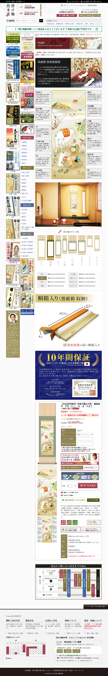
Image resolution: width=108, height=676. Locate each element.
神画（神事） (26, 176)
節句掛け (24, 159)
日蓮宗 (24, 220)
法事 (86, 24)
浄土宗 (24, 213)
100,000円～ (25, 256)
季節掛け (24, 152)
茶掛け (24, 163)
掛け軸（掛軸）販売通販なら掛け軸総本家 (47, 34)
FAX (82, 15)
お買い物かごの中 (68, 15)
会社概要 (86, 1)
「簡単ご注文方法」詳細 (15, 633)
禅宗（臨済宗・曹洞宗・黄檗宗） (28, 228)
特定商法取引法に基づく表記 (63, 670)
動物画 (24, 190)
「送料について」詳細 (72, 633)
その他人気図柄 (26, 200)
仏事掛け (24, 142)
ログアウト (83, 5)
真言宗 (24, 216)
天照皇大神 (79, 24)
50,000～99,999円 (27, 252)
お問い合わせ (97, 1)
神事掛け (24, 145)
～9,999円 (25, 238)
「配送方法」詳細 (32, 633)
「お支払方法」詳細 (52, 633)
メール (97, 15)
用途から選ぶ (64, 34)
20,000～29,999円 (27, 245)
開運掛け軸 (59, 24)
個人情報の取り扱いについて (42, 670)
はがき (89, 15)
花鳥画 (24, 186)
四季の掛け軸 (69, 24)
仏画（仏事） (26, 172)
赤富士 (92, 24)
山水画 (24, 179)
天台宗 (24, 223)
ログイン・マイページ (70, 5)
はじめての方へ (74, 1)
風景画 (24, 183)
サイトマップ (78, 670)
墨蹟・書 (24, 193)
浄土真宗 (24, 209)
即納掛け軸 (50, 24)
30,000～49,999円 (27, 249)
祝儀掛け (24, 156)
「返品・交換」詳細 (91, 633)
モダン (24, 197)
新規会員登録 (92, 5)
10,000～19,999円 (27, 242)
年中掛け (24, 149)
